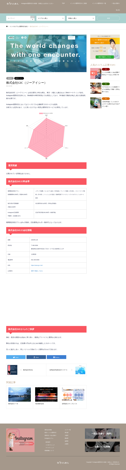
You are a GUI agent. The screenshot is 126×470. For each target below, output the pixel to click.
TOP (63, 3)
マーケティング (50, 447)
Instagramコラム (49, 438)
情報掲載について (49, 450)
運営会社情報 (48, 430)
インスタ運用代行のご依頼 (78, 3)
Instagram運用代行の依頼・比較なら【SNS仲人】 (106, 462)
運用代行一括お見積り (50, 435)
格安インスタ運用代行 (50, 432)
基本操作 (48, 442)
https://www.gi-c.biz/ (37, 265)
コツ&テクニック (50, 445)
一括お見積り (116, 3)
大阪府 (66, 435)
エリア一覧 (68, 430)
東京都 (66, 432)
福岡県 (66, 441)
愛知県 (10, 78)
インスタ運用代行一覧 (99, 3)
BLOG (118, 10)
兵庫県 (66, 444)
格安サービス (19, 78)
